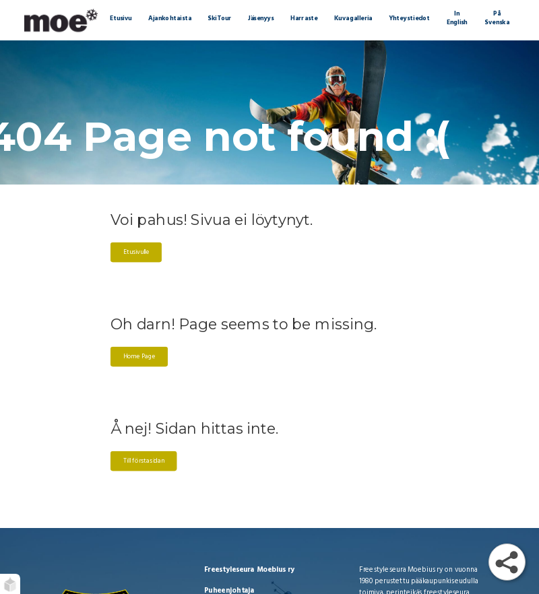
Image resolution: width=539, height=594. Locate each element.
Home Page (138, 357)
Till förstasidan (143, 461)
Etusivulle (135, 252)
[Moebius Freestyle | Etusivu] (61, 20)
